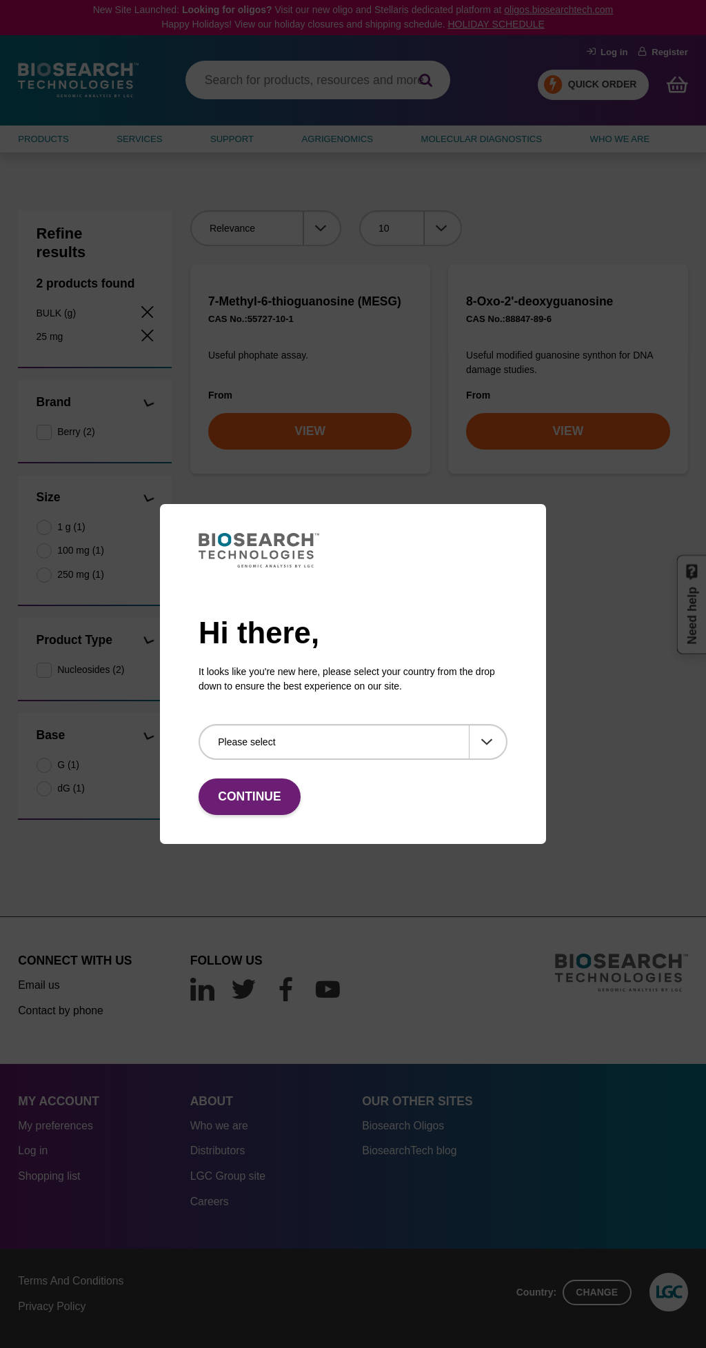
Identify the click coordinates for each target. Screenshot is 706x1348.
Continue (249, 796)
